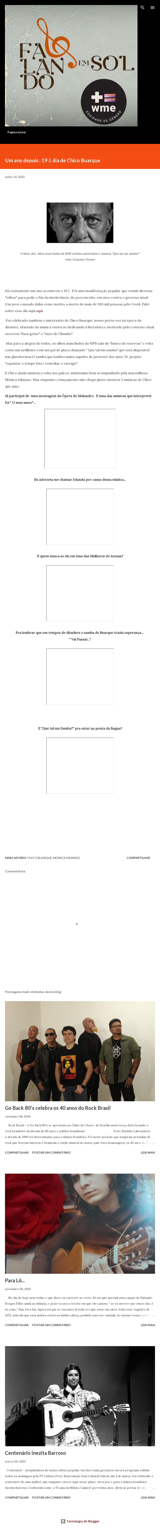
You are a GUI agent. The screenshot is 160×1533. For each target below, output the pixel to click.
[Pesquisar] (142, 7)
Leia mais (148, 1152)
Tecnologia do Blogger (80, 1521)
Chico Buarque (39, 858)
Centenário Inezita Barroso (35, 1453)
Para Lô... (15, 1280)
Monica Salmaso (66, 858)
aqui (39, 311)
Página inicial (17, 132)
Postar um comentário (51, 1152)
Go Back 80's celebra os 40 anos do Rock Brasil (58, 1108)
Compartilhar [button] (138, 858)
